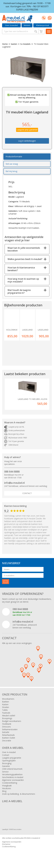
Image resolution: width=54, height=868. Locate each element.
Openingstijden (9, 760)
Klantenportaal (42, 25)
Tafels (5, 710)
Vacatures (6, 788)
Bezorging (6, 763)
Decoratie (6, 740)
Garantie (6, 766)
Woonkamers (8, 699)
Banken (5, 701)
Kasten (5, 704)
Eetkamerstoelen (9, 729)
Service (5, 771)
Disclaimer (6, 844)
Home (5, 44)
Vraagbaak (7, 785)
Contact (27, 493)
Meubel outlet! (8, 715)
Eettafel (5, 732)
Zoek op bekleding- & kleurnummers (18, 794)
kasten (13, 44)
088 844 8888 (12, 471)
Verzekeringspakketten (12, 774)
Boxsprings (7, 718)
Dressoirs (6, 726)
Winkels (27, 25)
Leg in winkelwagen (27, 140)
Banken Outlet (8, 737)
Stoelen (5, 707)
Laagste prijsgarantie (11, 757)
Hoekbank (6, 724)
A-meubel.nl (35, 838)
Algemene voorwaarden (13, 780)
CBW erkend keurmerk (12, 769)
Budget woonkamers (11, 721)
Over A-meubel (11, 25)
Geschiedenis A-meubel (12, 777)
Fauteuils (6, 712)
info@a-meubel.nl (14, 482)
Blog (4, 791)
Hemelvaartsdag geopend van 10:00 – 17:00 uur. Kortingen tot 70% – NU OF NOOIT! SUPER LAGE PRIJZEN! (27, 6)
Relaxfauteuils (8, 735)
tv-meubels (24, 44)
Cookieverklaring (9, 782)
